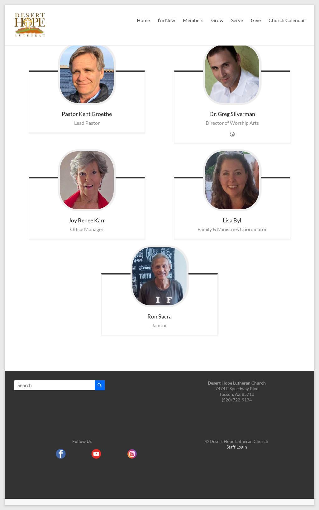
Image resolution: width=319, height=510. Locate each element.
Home (143, 20)
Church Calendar (287, 20)
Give (256, 20)
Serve (237, 20)
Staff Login (236, 446)
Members (193, 20)
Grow (217, 20)
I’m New (166, 20)
